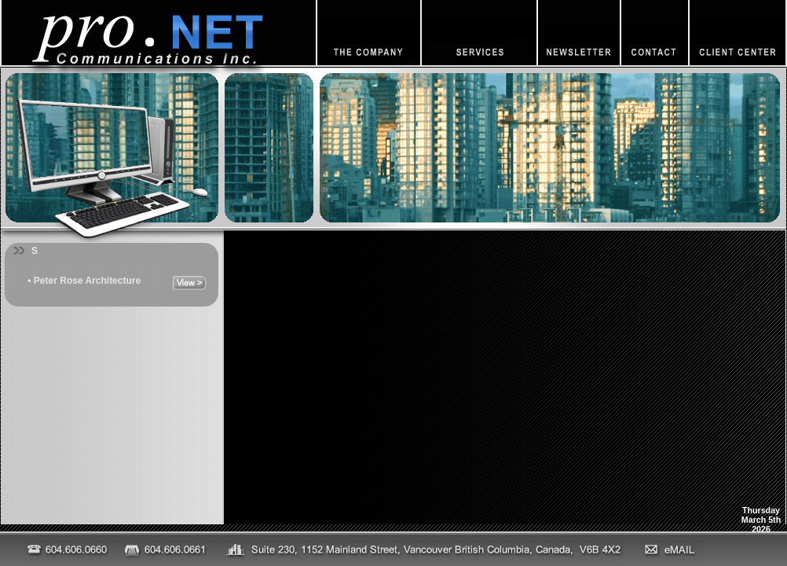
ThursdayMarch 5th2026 (761, 519)
